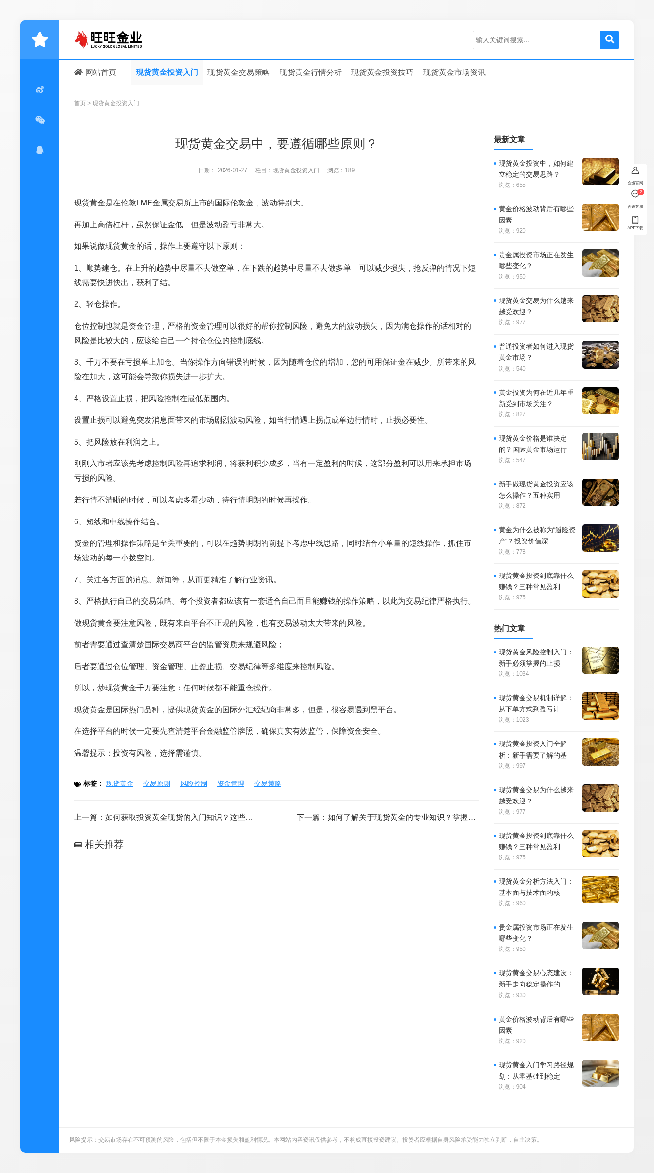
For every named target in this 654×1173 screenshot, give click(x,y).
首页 (80, 103)
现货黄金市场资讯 (454, 72)
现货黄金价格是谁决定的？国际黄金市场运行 (533, 443)
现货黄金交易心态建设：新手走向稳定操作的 (536, 978)
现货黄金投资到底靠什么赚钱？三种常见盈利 (536, 581)
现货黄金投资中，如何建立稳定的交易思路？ (536, 168)
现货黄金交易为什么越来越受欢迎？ (536, 306)
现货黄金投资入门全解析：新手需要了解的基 (533, 749)
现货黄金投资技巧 (382, 72)
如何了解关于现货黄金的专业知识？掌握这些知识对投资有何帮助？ (444, 817)
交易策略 (156, 601)
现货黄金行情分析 (311, 72)
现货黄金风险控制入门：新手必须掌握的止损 (536, 657)
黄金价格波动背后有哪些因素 (536, 214)
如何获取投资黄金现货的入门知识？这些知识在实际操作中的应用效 (222, 817)
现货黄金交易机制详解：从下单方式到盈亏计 (536, 703)
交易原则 (156, 783)
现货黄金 (89, 203)
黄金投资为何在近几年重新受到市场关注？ (536, 398)
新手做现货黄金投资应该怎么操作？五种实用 (536, 489)
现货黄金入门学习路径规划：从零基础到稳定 (536, 1070)
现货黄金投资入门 (167, 72)
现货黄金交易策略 (238, 72)
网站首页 (95, 72)
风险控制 (164, 398)
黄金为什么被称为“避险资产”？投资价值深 (537, 535)
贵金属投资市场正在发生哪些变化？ (536, 260)
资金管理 (230, 783)
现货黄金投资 (120, 40)
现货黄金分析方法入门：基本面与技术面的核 (536, 886)
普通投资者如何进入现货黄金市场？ (536, 351)
